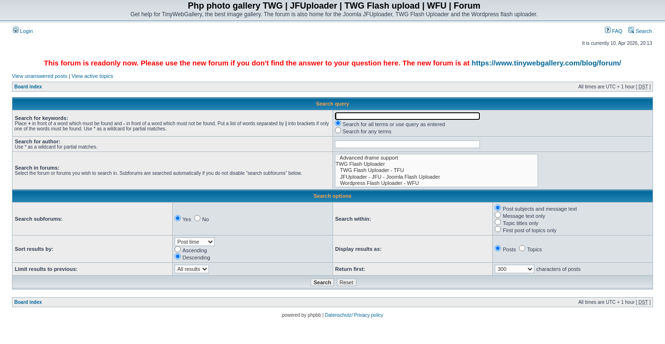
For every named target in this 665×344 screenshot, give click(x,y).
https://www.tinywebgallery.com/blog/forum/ (546, 63)
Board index (28, 86)
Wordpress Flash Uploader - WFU (437, 183)
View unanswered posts (39, 76)
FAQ (614, 31)
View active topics (92, 76)
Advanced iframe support (437, 158)
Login (23, 31)
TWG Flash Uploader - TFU (437, 170)
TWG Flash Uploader (437, 164)
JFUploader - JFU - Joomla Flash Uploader (437, 177)
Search (640, 31)
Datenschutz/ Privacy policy (354, 315)
